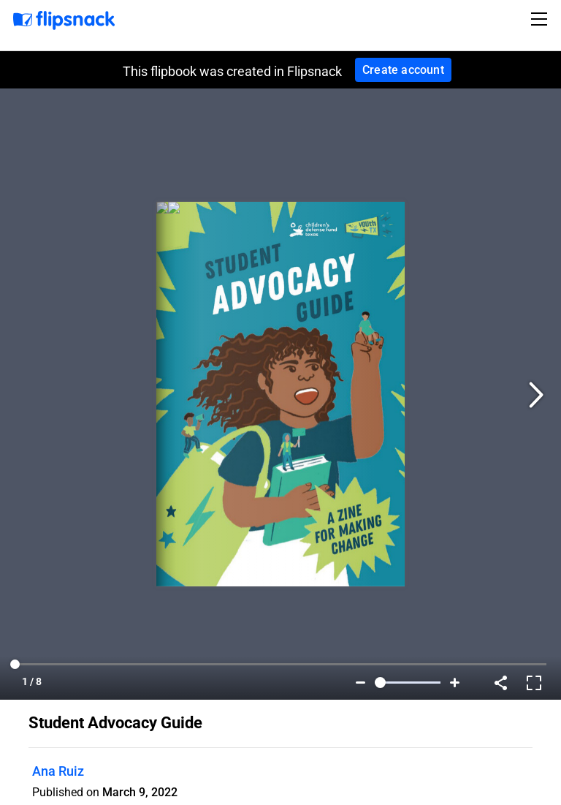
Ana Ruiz (58, 771)
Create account (403, 70)
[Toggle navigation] (541, 19)
